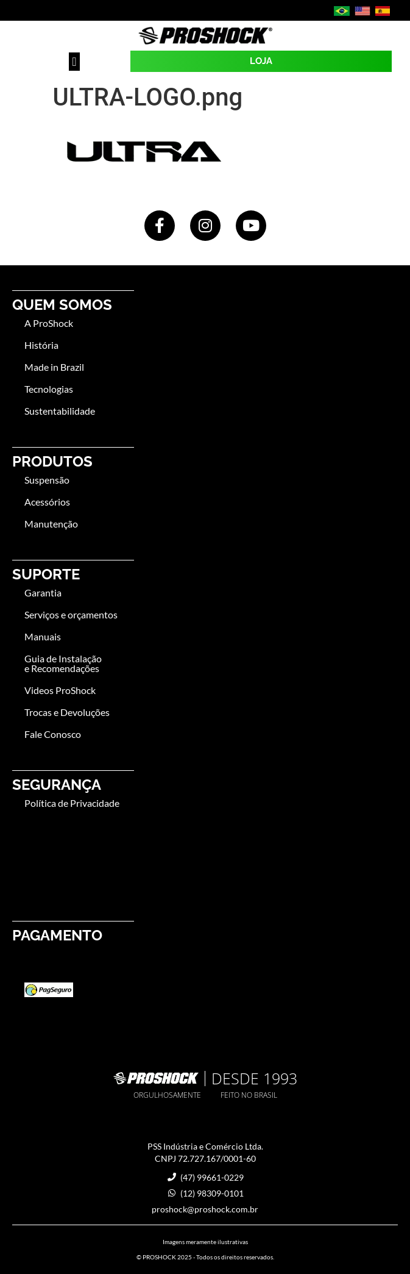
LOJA (261, 60)
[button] (74, 61)
